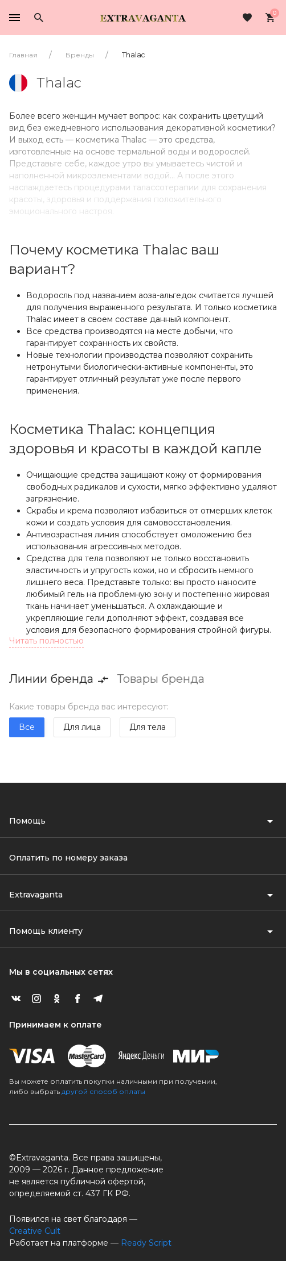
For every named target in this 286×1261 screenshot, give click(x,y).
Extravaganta (36, 895)
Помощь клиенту (46, 931)
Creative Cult (34, 1231)
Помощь (27, 821)
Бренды (80, 55)
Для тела (147, 727)
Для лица (82, 727)
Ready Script (146, 1243)
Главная (23, 55)
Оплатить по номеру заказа (68, 858)
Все (27, 727)
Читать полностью (46, 641)
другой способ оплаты (103, 1091)
